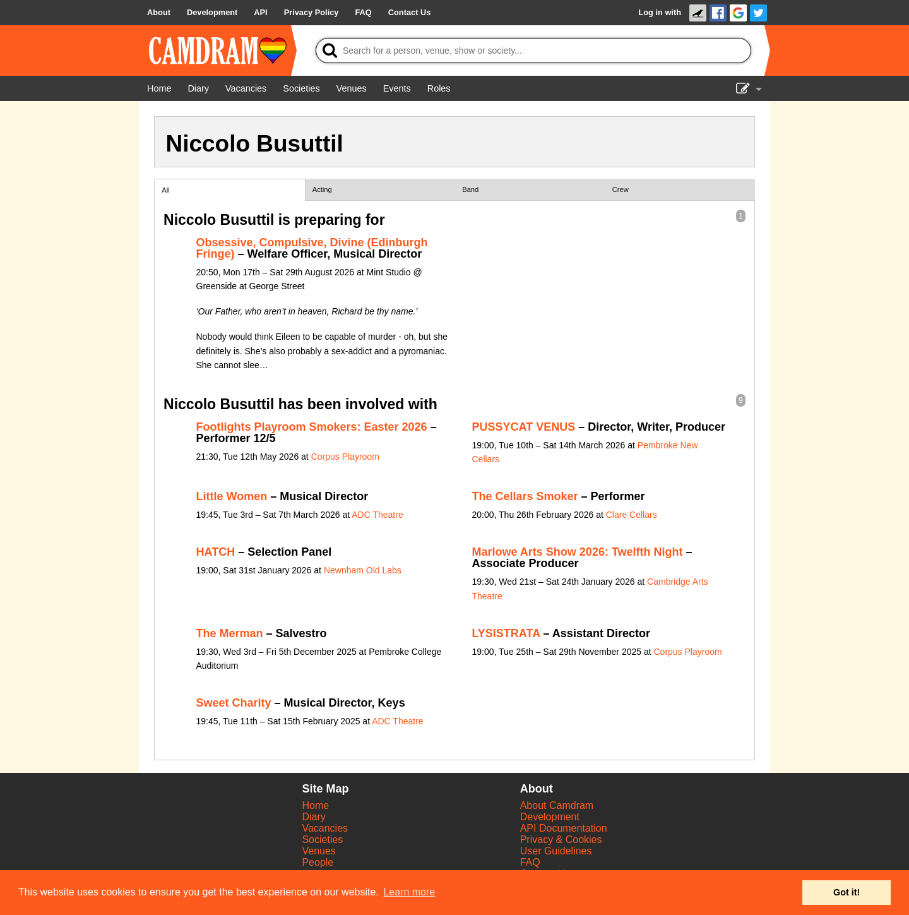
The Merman (229, 633)
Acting (322, 189)
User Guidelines (556, 851)
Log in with (659, 12)
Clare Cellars (631, 515)
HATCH (215, 552)
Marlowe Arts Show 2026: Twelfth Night (577, 552)
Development (549, 816)
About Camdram (557, 805)
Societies (322, 839)
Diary (313, 816)
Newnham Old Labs (362, 570)
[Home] (159, 88)
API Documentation (563, 828)
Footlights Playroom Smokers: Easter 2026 (311, 427)
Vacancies (325, 828)
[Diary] (198, 88)
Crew (620, 189)
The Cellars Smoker (525, 496)
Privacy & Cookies (561, 839)
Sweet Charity (233, 703)
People (317, 862)
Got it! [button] (846, 892)
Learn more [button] (409, 892)
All (165, 190)
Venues (318, 851)
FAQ (530, 862)
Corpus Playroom (345, 457)
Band (470, 189)
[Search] (533, 50)
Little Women (232, 496)
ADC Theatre (377, 515)
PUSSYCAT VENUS (524, 427)
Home (315, 805)
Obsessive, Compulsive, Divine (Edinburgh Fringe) (312, 248)
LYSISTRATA (506, 633)
